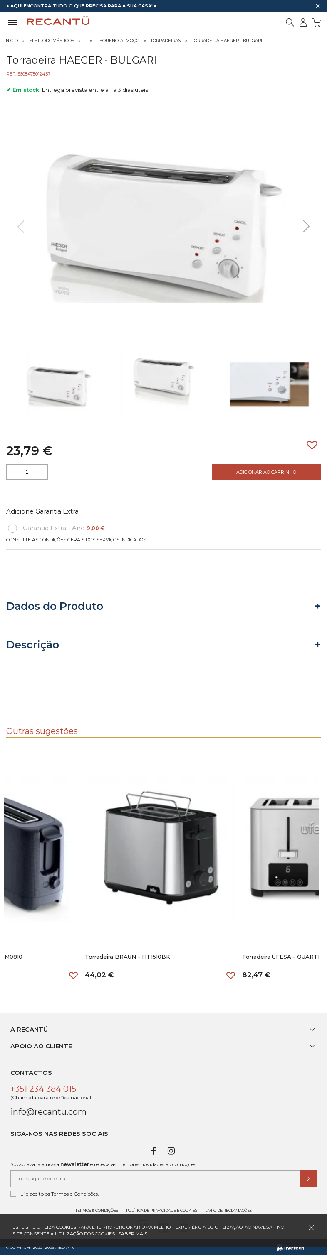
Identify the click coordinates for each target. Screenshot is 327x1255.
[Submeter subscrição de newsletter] (308, 1178)
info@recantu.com (48, 1112)
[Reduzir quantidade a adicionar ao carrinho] (12, 472)
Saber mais (132, 1234)
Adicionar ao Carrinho (266, 472)
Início (11, 40)
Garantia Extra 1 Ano (56, 528)
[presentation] (21, 226)
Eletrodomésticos (51, 40)
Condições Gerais (62, 540)
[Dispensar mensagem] (318, 6)
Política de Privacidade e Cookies (161, 1210)
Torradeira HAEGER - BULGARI (227, 40)
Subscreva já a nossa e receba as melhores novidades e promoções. (103, 1164)
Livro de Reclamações (228, 1210)
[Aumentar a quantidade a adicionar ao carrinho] (42, 472)
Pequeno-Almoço (118, 40)
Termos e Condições (74, 1194)
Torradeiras (166, 40)
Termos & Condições (96, 1210)
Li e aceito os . (54, 1194)
